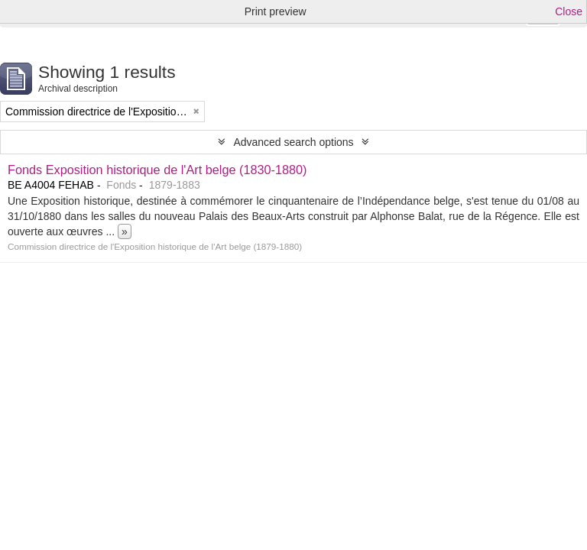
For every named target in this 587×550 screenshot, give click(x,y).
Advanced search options (293, 142)
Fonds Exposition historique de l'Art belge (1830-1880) (157, 169)
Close (568, 11)
